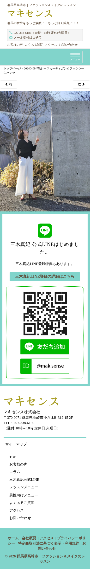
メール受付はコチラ (28, 37)
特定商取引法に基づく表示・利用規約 (48, 543)
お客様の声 (15, 45)
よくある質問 (33, 45)
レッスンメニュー (23, 487)
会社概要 (29, 538)
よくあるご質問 (22, 503)
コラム (14, 472)
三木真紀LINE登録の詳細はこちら (44, 276)
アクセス (51, 45)
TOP (12, 457)
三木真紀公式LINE (24, 479)
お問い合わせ (68, 45)
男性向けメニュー (23, 495)
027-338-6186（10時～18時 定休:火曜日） (42, 32)
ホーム (13, 538)
